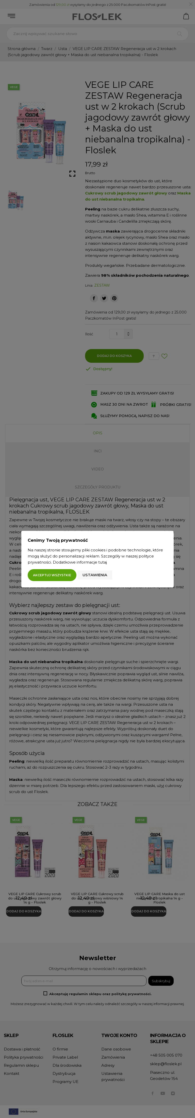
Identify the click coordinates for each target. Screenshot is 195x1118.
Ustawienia (95, 574)
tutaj (102, 562)
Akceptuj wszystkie (52, 575)
